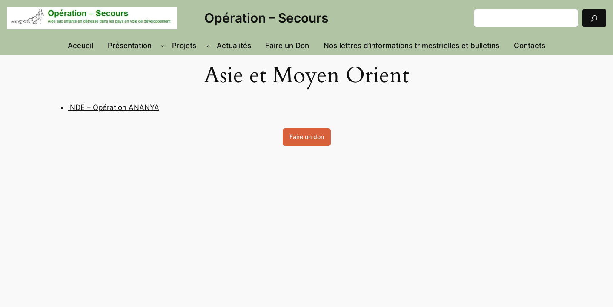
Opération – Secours (266, 18)
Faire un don (306, 136)
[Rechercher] (594, 18)
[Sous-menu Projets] (207, 45)
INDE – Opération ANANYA (113, 107)
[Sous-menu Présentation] (162, 45)
